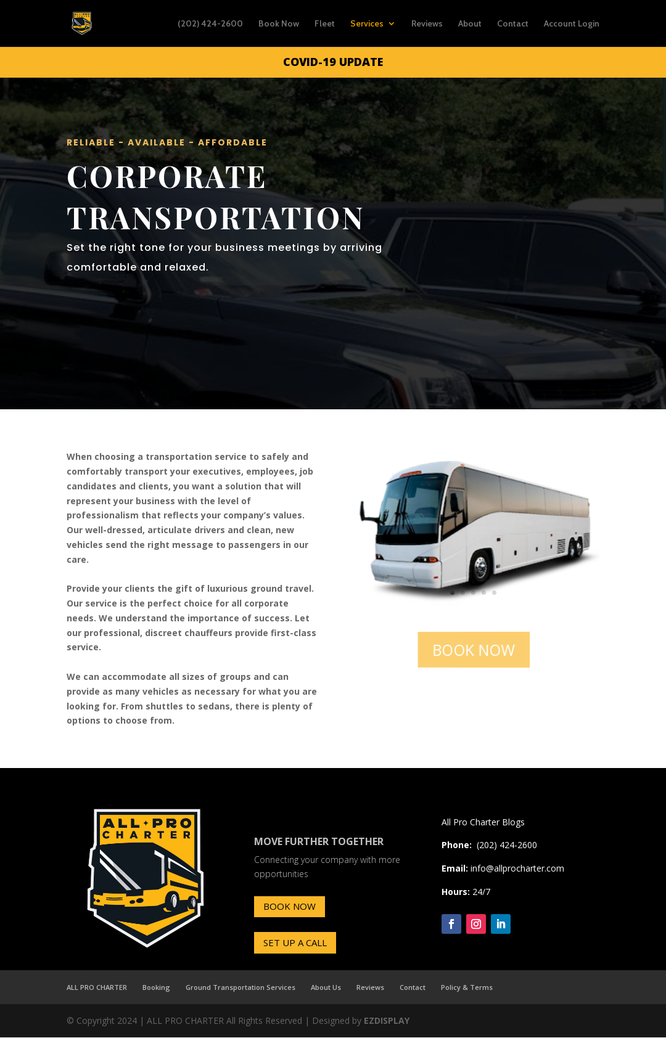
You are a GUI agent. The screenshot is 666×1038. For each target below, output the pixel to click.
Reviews (427, 24)
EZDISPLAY (386, 1020)
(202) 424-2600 (210, 24)
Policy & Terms (467, 987)
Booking (156, 987)
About (470, 24)
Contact (512, 24)
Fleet (324, 24)
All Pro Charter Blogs (483, 822)
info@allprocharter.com (517, 868)
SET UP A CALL (295, 942)
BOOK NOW (473, 649)
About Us (326, 987)
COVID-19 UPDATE (333, 61)
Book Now (278, 24)
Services (367, 24)
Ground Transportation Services (240, 987)
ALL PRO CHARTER (97, 987)
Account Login (571, 24)
